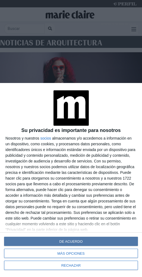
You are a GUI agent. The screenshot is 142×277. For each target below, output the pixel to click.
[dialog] (71, 180)
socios (45, 138)
